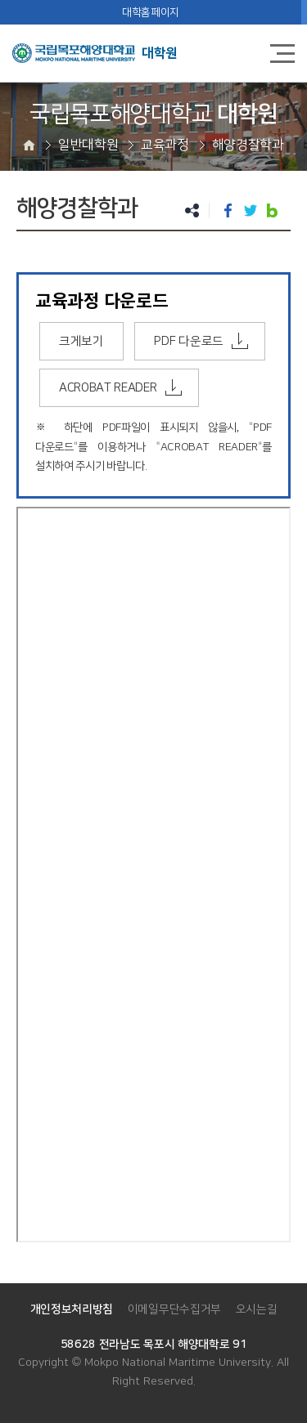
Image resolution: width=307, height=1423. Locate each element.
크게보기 (81, 341)
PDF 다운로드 (188, 341)
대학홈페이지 (150, 12)
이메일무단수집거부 (174, 1309)
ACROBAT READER (108, 388)
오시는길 (257, 1309)
